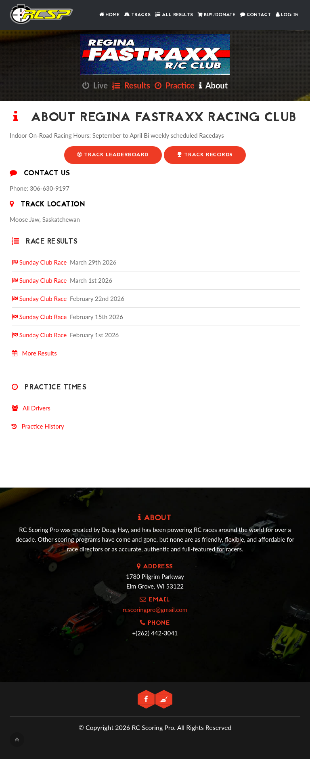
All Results (174, 15)
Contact (255, 15)
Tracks (137, 15)
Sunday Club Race (39, 262)
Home (109, 15)
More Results (34, 353)
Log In (287, 15)
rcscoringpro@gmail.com (155, 609)
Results (131, 85)
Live (95, 85)
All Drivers (31, 408)
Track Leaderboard (113, 155)
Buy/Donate (216, 15)
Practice (175, 85)
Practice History (38, 426)
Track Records (205, 155)
